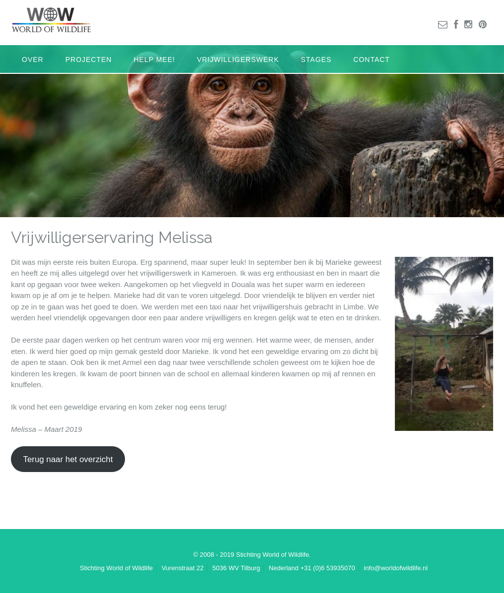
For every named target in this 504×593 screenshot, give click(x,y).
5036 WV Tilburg (236, 568)
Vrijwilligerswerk (238, 59)
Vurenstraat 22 (183, 568)
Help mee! (154, 59)
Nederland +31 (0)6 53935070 (312, 568)
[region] (252, 131)
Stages (316, 59)
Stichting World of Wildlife (116, 568)
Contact (371, 59)
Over (33, 59)
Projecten (88, 59)
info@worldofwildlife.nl (396, 568)
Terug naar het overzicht (68, 459)
